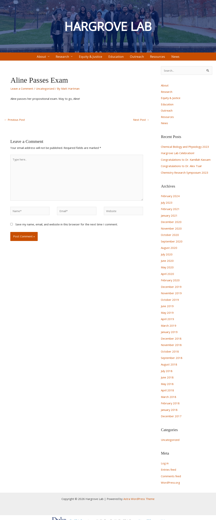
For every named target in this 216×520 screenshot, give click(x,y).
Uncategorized (46, 90)
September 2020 (172, 242)
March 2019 (168, 324)
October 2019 (170, 299)
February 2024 (170, 198)
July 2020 (167, 254)
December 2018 (171, 337)
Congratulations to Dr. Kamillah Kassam (186, 162)
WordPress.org (171, 478)
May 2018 (167, 381)
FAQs (149, 516)
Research (69, 57)
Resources (150, 57)
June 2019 (167, 305)
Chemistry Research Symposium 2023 (185, 174)
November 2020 (171, 229)
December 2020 (171, 223)
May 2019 (167, 311)
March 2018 (168, 394)
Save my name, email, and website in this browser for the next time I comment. (66, 227)
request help (160, 516)
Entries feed (169, 466)
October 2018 (170, 349)
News (164, 57)
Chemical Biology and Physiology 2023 (185, 149)
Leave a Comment (22, 90)
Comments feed (171, 472)
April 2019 (167, 318)
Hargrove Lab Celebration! (178, 155)
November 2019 (171, 292)
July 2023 (167, 204)
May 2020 (167, 267)
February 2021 (170, 210)
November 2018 (171, 343)
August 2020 (169, 248)
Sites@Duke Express (79, 516)
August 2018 (169, 362)
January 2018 (169, 406)
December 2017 (171, 413)
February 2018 (170, 400)
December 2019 (171, 286)
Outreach (133, 57)
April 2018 (167, 387)
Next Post (140, 122)
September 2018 (172, 356)
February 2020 (170, 280)
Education (116, 57)
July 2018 (167, 368)
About (52, 57)
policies (140, 516)
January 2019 (169, 330)
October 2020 (170, 235)
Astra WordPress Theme (139, 494)
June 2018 (167, 375)
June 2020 (167, 261)
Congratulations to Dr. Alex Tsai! (181, 168)
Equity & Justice (94, 57)
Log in (165, 459)
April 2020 (167, 273)
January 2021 (169, 216)
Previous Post (15, 122)
